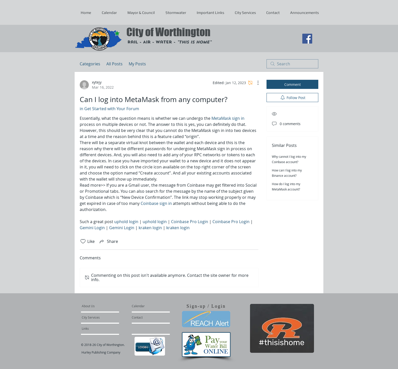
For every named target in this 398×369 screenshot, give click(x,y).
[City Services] (96, 317)
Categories (90, 64)
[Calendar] (146, 306)
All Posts (114, 64)
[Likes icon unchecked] (83, 241)
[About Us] (101, 306)
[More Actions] (255, 83)
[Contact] (145, 317)
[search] (292, 63)
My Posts (137, 64)
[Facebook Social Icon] (307, 39)
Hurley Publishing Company (100, 352)
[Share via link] (108, 241)
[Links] (95, 328)
